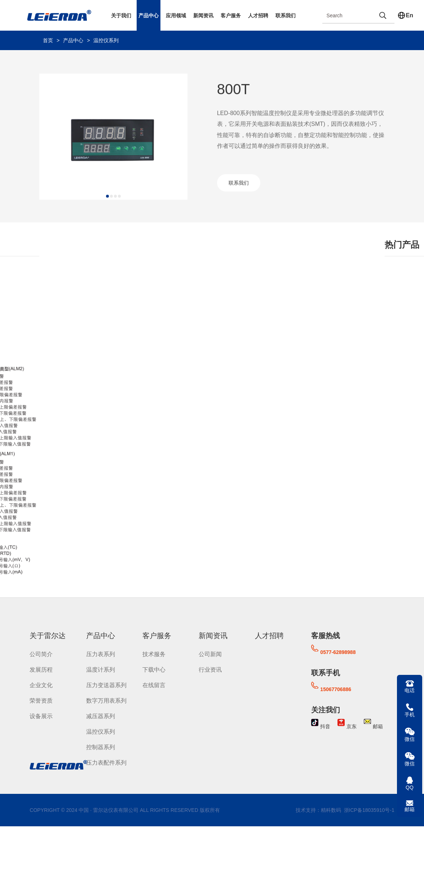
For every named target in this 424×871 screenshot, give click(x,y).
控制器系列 (100, 746)
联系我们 (285, 15)
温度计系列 (100, 669)
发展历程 (41, 669)
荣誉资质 (41, 700)
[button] (107, 201)
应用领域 (176, 15)
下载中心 (153, 669)
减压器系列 (100, 715)
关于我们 (121, 15)
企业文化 (41, 684)
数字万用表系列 (106, 700)
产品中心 (148, 15)
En (409, 15)
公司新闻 (210, 653)
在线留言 (153, 684)
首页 (48, 40)
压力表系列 (100, 653)
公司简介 (41, 653)
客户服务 (231, 15)
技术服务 (153, 653)
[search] (383, 15)
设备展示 (41, 715)
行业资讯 (210, 669)
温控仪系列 (106, 40)
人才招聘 (258, 15)
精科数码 (331, 809)
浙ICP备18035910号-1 (368, 809)
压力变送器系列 (106, 684)
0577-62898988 (337, 651)
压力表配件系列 (106, 762)
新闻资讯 (203, 15)
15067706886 (335, 688)
